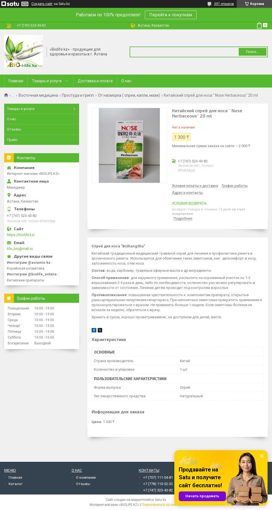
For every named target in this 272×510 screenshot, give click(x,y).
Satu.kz (160, 500)
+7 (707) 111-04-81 (158, 477)
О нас (126, 81)
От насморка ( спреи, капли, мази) (129, 95)
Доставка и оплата (95, 81)
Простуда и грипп (78, 95)
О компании (86, 477)
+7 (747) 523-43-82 (158, 490)
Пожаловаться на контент (162, 505)
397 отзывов (224, 4)
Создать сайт (41, 4)
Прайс (12, 140)
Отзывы (14, 129)
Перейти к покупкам (170, 14)
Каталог (15, 484)
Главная (16, 81)
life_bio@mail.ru (20, 249)
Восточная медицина (38, 95)
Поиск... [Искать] (252, 52)
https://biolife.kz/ (21, 235)
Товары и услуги (47, 81)
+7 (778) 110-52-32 (158, 484)
